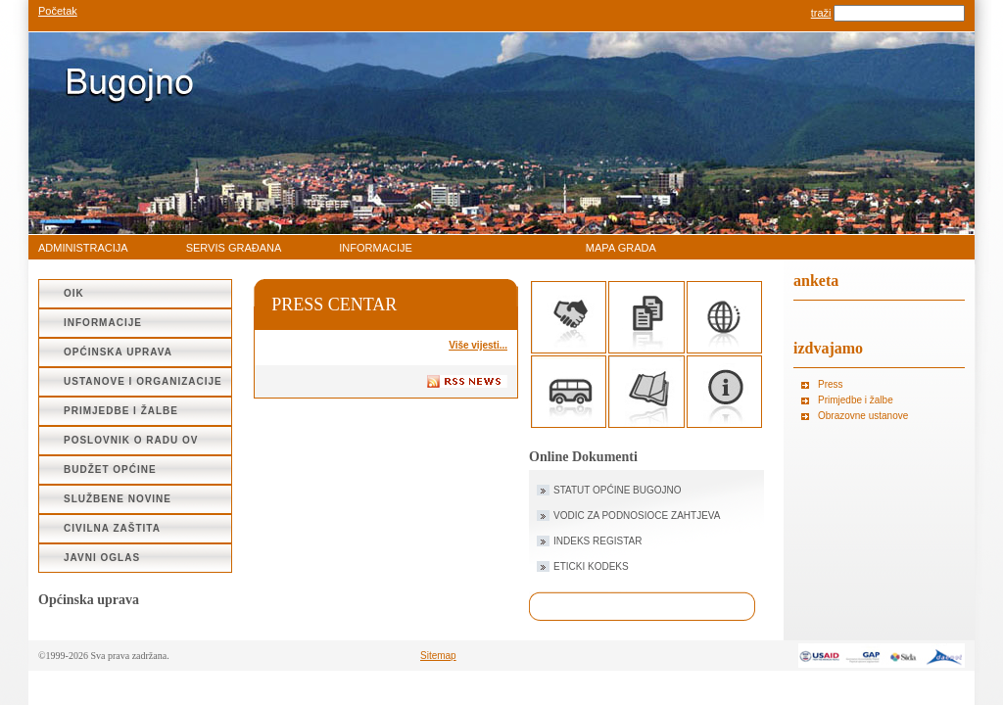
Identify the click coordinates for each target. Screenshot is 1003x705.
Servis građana (234, 248)
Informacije (375, 248)
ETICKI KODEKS (591, 566)
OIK (74, 293)
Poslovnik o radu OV (131, 440)
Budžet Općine (110, 469)
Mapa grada (621, 248)
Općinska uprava (118, 352)
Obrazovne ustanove (863, 415)
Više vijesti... (478, 345)
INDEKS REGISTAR (597, 541)
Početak (57, 11)
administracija (83, 248)
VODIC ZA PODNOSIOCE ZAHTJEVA (636, 515)
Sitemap (438, 655)
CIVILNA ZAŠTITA (112, 528)
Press (830, 384)
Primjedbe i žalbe (121, 410)
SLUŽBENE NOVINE (117, 499)
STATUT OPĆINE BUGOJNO (617, 490)
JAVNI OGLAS (102, 557)
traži (821, 13)
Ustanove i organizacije (143, 381)
